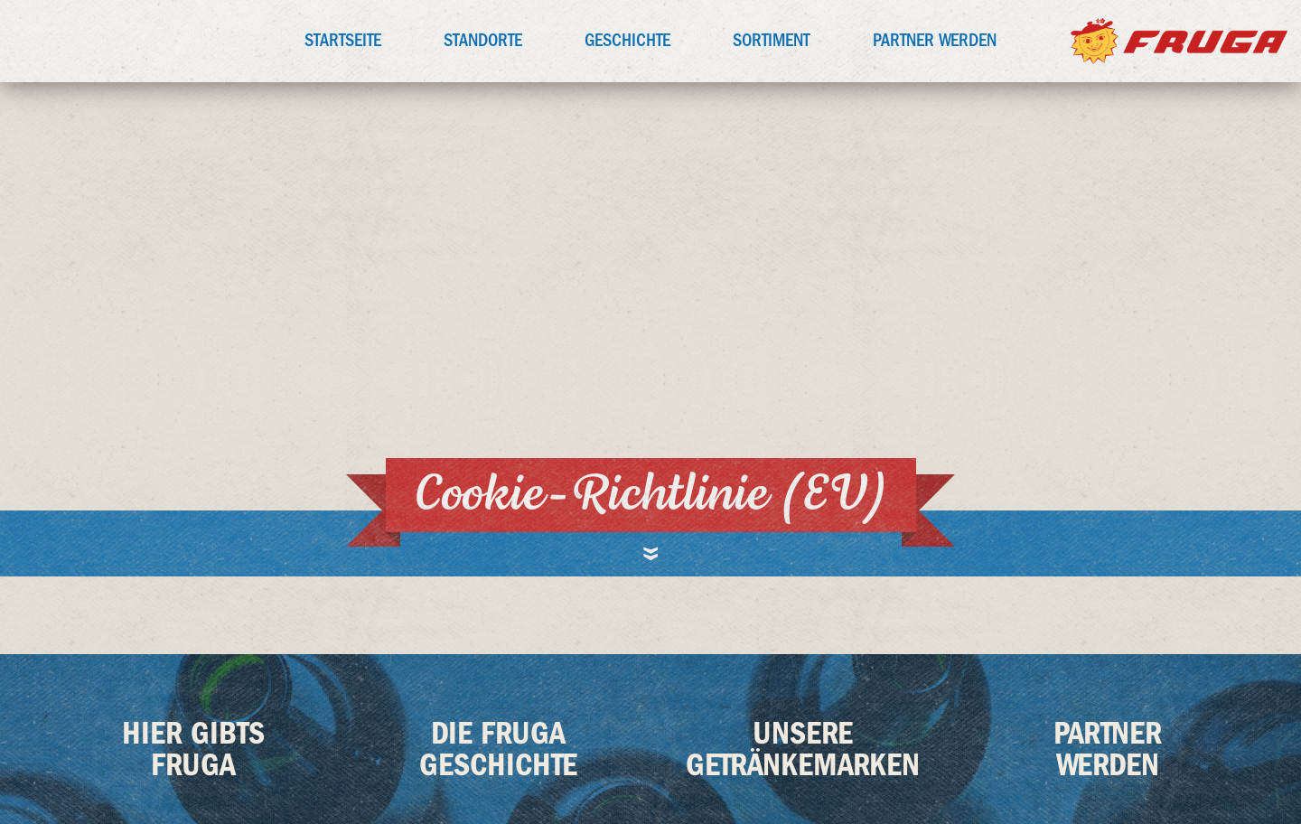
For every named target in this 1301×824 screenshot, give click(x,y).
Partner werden (935, 40)
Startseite (342, 40)
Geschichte (627, 40)
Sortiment (771, 40)
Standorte (483, 40)
